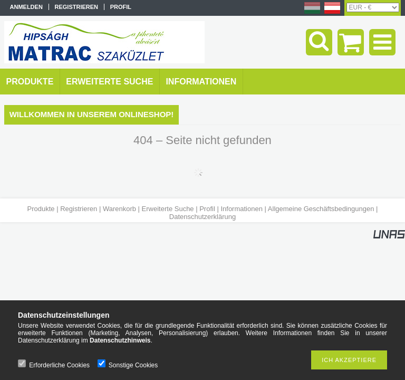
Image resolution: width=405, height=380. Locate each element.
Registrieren (78, 209)
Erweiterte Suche (168, 209)
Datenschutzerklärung (202, 217)
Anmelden (26, 7)
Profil (207, 209)
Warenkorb (119, 209)
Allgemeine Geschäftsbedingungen (321, 209)
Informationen (241, 209)
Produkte (41, 209)
